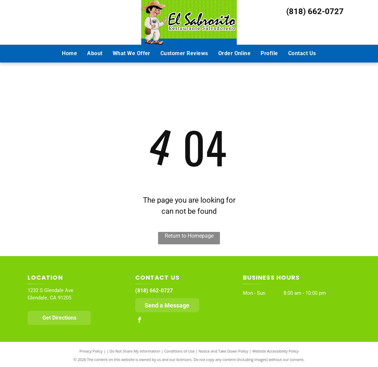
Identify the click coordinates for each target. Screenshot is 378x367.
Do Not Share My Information (135, 351)
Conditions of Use (179, 351)
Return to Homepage (189, 236)
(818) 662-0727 (315, 11)
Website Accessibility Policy (275, 351)
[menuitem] (69, 53)
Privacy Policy (91, 351)
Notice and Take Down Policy (224, 351)
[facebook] (139, 321)
